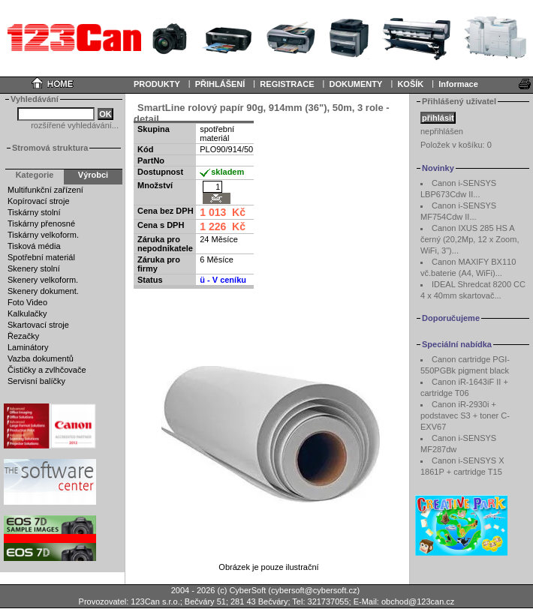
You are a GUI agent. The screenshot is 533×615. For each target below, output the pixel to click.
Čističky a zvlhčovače (47, 369)
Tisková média (34, 246)
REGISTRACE (287, 84)
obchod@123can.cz (417, 601)
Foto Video (27, 302)
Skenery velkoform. (43, 279)
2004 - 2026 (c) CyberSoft (218, 590)
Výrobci (93, 174)
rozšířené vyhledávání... (75, 125)
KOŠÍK (410, 84)
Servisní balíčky (36, 381)
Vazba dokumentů (41, 358)
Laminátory (28, 347)
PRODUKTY (157, 84)
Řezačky (23, 336)
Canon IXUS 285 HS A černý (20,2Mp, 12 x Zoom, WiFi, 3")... (469, 239)
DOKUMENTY (355, 84)
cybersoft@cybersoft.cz (314, 590)
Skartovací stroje (38, 324)
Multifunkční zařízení (45, 189)
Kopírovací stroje (39, 201)
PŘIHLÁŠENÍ (220, 84)
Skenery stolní (34, 268)
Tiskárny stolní (34, 212)
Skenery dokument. (43, 291)
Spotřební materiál (41, 257)
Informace (458, 84)
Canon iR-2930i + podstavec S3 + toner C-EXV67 (465, 415)
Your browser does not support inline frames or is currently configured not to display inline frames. (266, 37)
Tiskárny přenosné (41, 223)
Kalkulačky (27, 313)
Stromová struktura (50, 147)
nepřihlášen (441, 131)
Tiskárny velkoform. (43, 234)
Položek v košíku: (456, 144)
